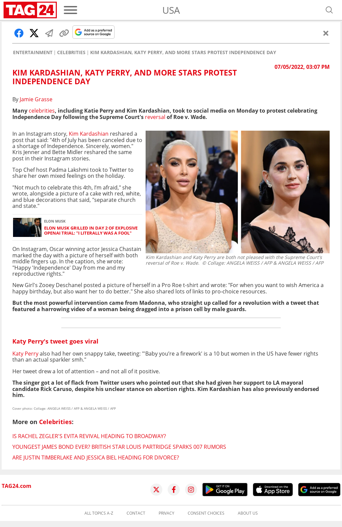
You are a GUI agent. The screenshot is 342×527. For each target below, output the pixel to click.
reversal (156, 117)
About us (248, 513)
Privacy (166, 513)
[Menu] (70, 10)
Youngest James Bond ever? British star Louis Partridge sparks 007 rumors (119, 446)
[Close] (326, 33)
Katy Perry (25, 353)
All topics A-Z (98, 513)
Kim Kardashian (89, 133)
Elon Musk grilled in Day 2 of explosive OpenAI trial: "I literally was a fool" (91, 231)
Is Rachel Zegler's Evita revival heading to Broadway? (89, 436)
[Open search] (329, 10)
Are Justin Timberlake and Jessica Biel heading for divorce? (95, 457)
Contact (136, 513)
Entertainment (32, 52)
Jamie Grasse (36, 99)
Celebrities (71, 52)
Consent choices (206, 513)
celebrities (42, 110)
